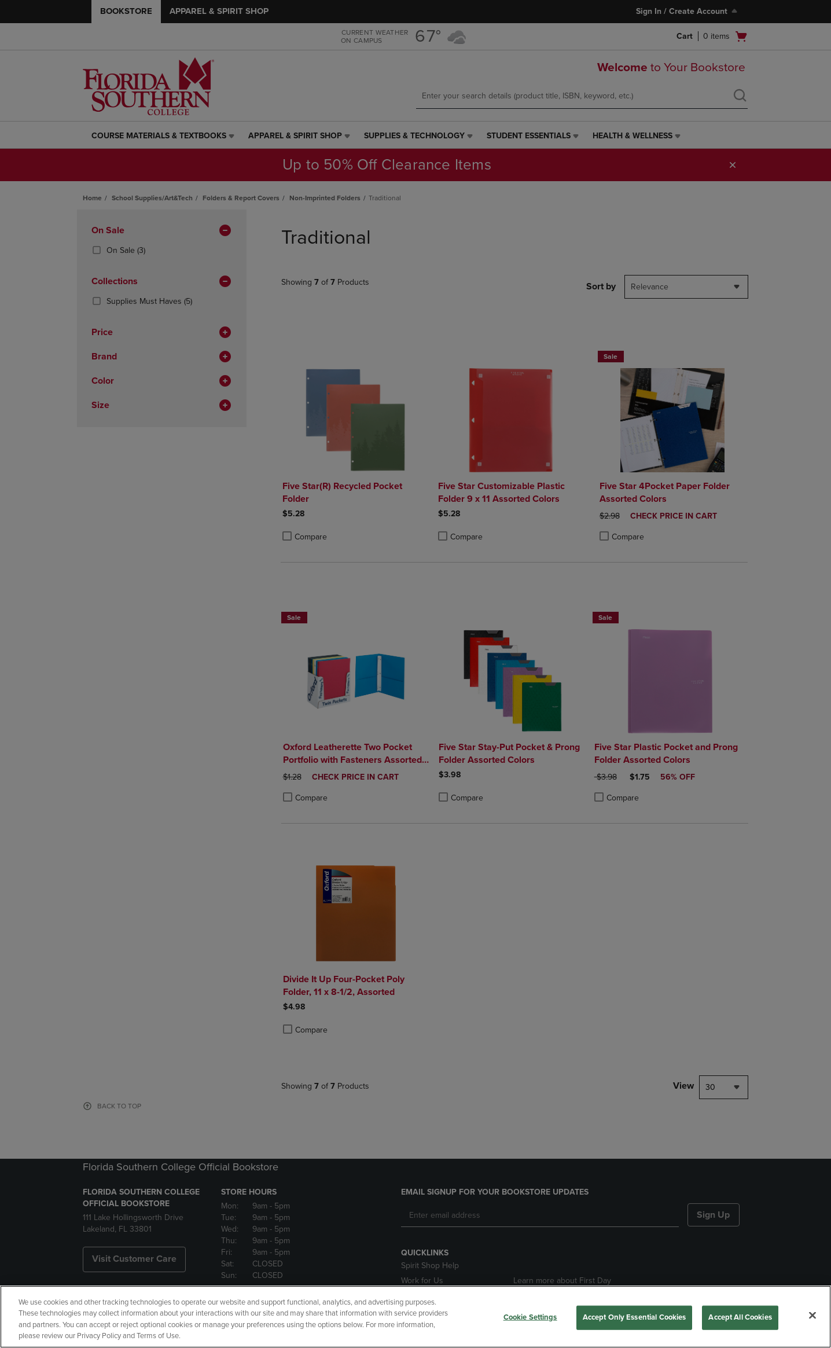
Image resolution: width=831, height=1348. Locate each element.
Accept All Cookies (739, 1317)
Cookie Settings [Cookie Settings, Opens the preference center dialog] (530, 1317)
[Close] (812, 1315)
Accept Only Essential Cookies (634, 1317)
